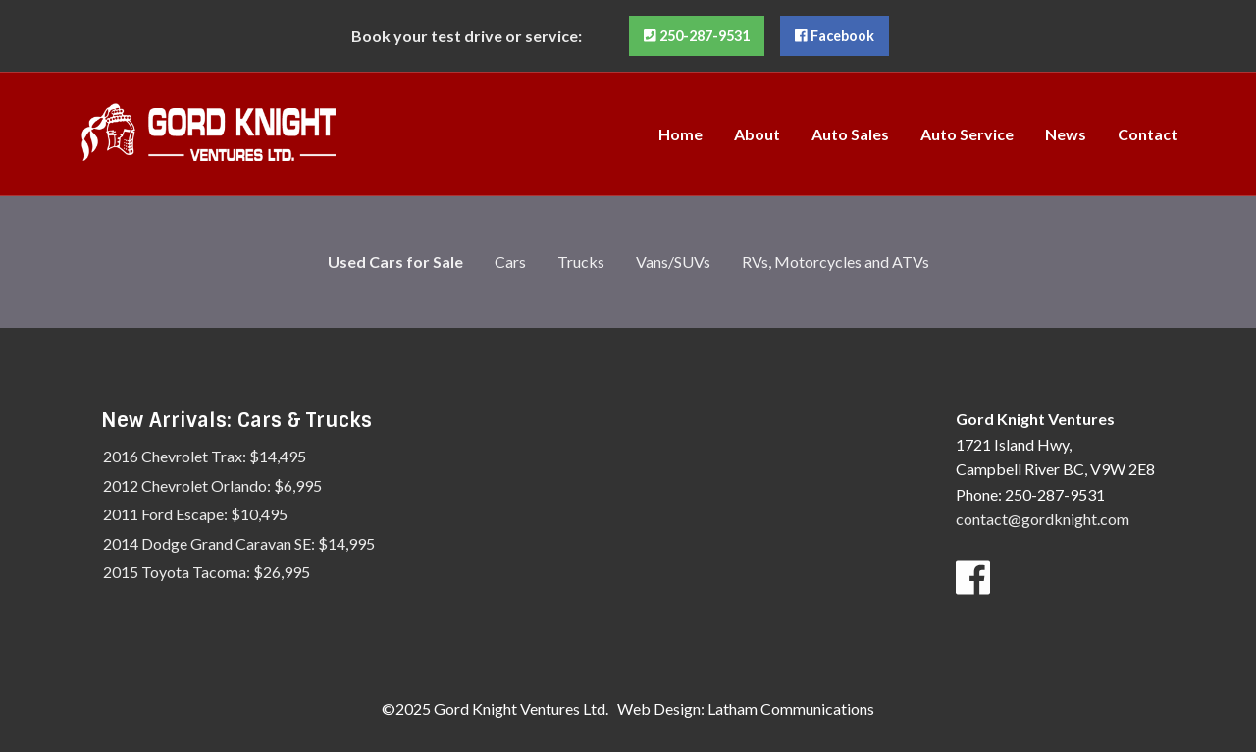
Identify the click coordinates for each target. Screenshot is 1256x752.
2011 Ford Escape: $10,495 (195, 514)
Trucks (580, 261)
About (757, 134)
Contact (1148, 134)
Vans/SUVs (673, 261)
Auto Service (967, 134)
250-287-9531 (697, 35)
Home (680, 134)
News (1065, 134)
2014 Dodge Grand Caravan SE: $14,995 (239, 543)
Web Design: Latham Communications (745, 708)
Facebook (834, 35)
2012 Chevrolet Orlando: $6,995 (212, 485)
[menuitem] (680, 133)
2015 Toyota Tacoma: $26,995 (206, 572)
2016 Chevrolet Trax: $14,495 (204, 456)
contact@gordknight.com (1042, 519)
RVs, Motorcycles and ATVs (835, 261)
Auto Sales (850, 134)
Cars (510, 261)
